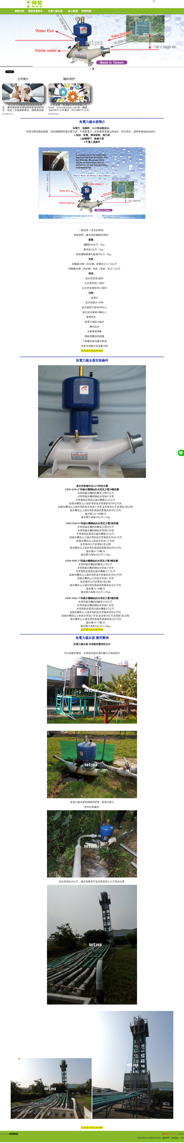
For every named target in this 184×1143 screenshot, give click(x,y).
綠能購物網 (13, 1134)
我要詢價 (86, 11)
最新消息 (19, 11)
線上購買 (73, 11)
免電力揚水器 (56, 11)
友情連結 (175, 1138)
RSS (182, 1138)
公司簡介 (23, 79)
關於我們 (69, 79)
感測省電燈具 (36, 11)
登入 (154, 1)
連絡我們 (165, 1138)
